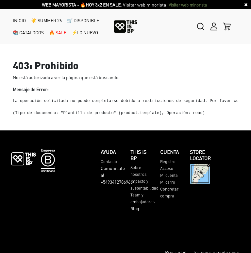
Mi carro (167, 182)
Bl (132, 208)
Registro (168, 161)
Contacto (109, 161)
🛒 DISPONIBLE (83, 20)
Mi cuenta (169, 175)
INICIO (19, 20)
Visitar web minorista (188, 5)
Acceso (166, 168)
